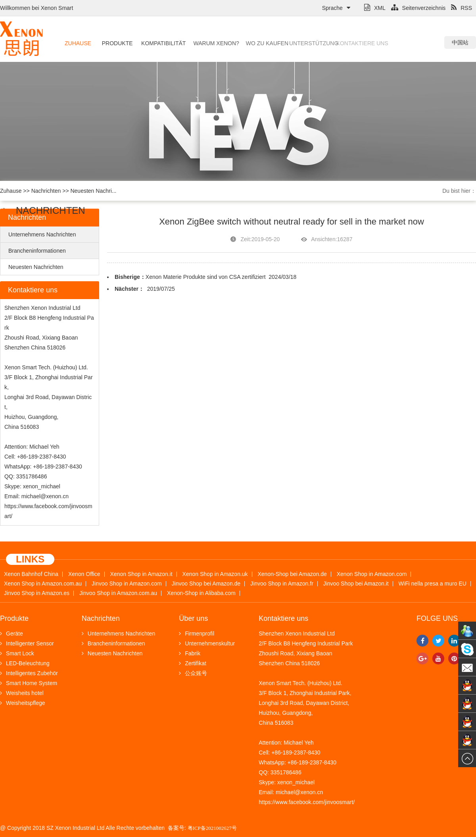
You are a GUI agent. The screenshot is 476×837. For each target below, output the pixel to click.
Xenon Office (84, 574)
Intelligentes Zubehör (29, 673)
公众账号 (193, 673)
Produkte (114, 43)
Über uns (193, 618)
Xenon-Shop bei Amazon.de (292, 574)
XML (375, 8)
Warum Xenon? (209, 43)
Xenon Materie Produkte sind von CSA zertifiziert (206, 277)
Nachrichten (46, 191)
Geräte (11, 633)
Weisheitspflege (22, 703)
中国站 (460, 42)
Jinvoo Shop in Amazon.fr (281, 583)
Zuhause (76, 43)
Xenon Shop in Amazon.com (372, 574)
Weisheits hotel (22, 693)
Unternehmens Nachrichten (42, 234)
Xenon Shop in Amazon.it (141, 574)
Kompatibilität (158, 43)
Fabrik (189, 653)
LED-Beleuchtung (25, 663)
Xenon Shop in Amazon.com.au (43, 583)
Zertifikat (192, 663)
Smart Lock (17, 653)
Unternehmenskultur (207, 643)
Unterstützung (298, 43)
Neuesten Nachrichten (35, 267)
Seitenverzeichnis (418, 8)
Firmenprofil (196, 633)
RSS (461, 8)
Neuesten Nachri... (93, 191)
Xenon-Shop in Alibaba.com (201, 593)
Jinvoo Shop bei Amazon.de (206, 583)
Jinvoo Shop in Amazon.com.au (118, 593)
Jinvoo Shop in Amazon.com (127, 583)
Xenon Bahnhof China (31, 574)
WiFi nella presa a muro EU (432, 583)
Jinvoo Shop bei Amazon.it (356, 583)
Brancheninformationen (37, 251)
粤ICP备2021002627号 (212, 828)
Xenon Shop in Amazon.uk (215, 574)
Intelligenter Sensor (27, 643)
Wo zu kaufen (257, 43)
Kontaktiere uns (346, 43)
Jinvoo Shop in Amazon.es (36, 593)
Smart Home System (28, 683)
